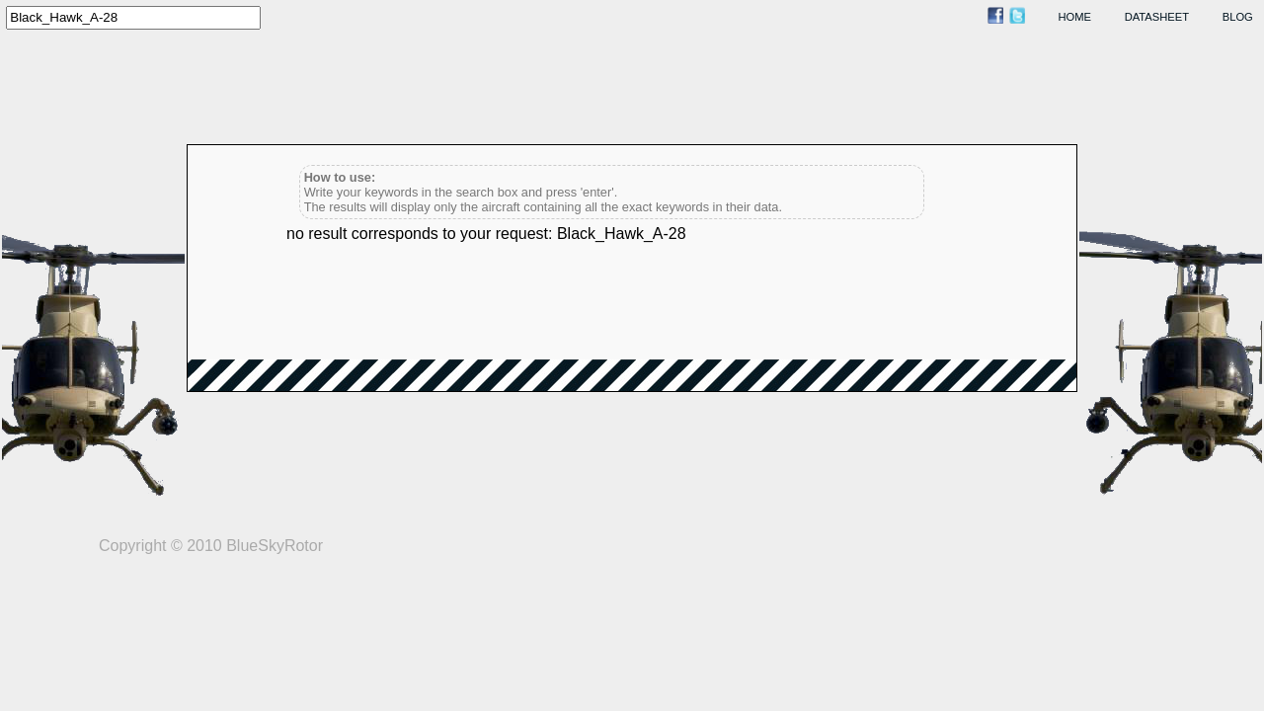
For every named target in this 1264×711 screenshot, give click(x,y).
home (1075, 17)
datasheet (1157, 17)
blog (1238, 17)
